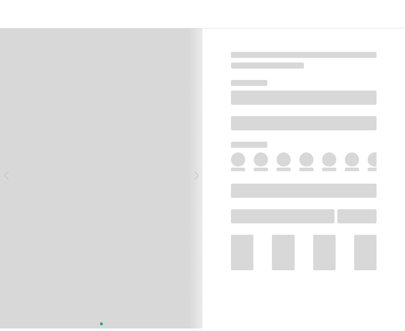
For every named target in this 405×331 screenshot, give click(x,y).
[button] (6, 175)
